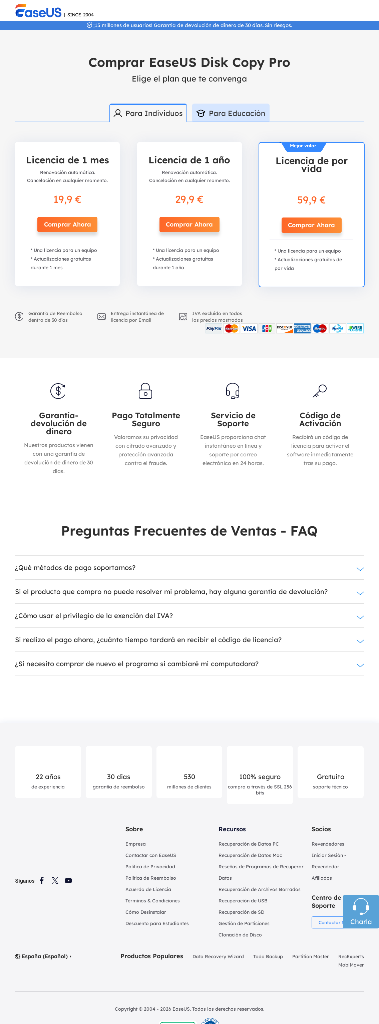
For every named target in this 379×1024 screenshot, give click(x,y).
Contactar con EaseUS (150, 855)
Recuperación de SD (241, 912)
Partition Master (310, 957)
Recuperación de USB (243, 901)
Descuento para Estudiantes (157, 923)
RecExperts (351, 957)
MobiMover (351, 965)
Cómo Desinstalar (145, 912)
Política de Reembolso (150, 878)
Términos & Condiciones (152, 901)
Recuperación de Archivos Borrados (260, 889)
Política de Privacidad (150, 867)
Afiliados (322, 878)
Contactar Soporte (340, 923)
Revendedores (328, 844)
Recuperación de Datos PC (249, 844)
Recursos (232, 829)
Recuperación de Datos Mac (250, 855)
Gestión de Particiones (244, 923)
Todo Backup (268, 957)
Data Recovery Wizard (218, 957)
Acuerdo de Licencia (148, 889)
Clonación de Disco (240, 935)
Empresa (135, 844)
